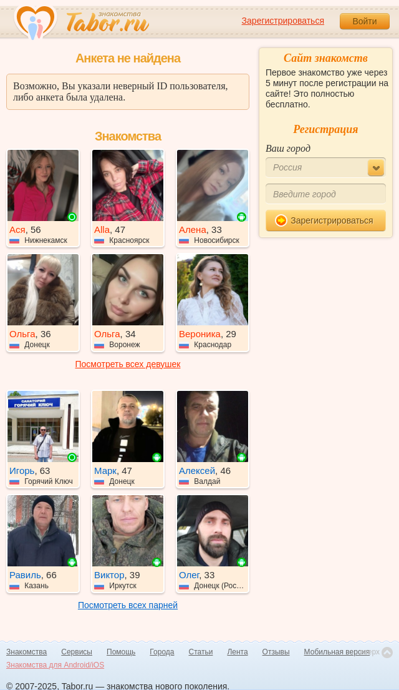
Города (162, 652)
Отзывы (276, 652)
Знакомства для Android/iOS (55, 665)
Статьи (201, 652)
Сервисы (76, 652)
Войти (364, 21)
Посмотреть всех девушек (128, 364)
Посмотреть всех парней (128, 605)
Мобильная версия (337, 652)
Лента (237, 652)
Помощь (121, 652)
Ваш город (288, 148)
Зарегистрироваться (283, 21)
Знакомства (26, 652)
